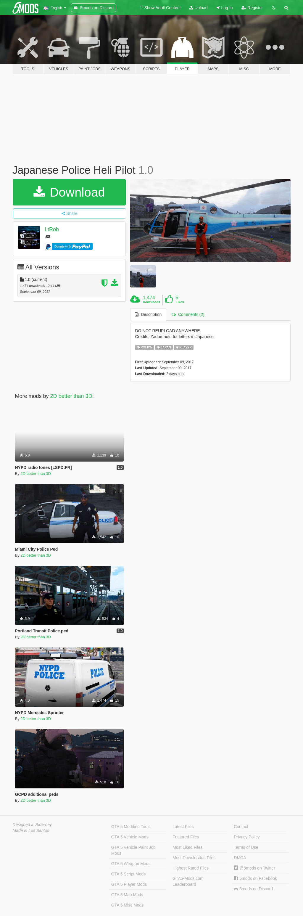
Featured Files (186, 837)
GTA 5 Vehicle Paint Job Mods (133, 850)
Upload (198, 7)
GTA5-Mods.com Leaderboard (188, 881)
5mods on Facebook (255, 878)
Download (69, 192)
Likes (180, 302)
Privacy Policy (247, 837)
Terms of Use (246, 847)
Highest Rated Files (191, 868)
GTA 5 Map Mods (127, 894)
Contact (241, 826)
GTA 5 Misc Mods (127, 905)
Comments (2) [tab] (188, 314)
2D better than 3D (71, 396)
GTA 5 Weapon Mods (131, 863)
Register (252, 7)
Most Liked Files (187, 847)
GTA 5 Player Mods (129, 884)
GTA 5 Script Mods (128, 874)
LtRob (52, 229)
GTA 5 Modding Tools (131, 826)
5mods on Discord (253, 888)
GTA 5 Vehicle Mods (130, 837)
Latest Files (183, 826)
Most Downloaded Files (194, 857)
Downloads (151, 302)
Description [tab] (148, 314)
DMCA (240, 857)
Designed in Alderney (32, 824)
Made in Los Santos (31, 830)
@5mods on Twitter (254, 868)
